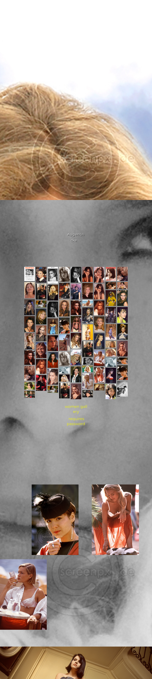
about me (61, 5)
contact (91, 5)
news (105, 5)
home (46, 5)
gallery (76, 5)
